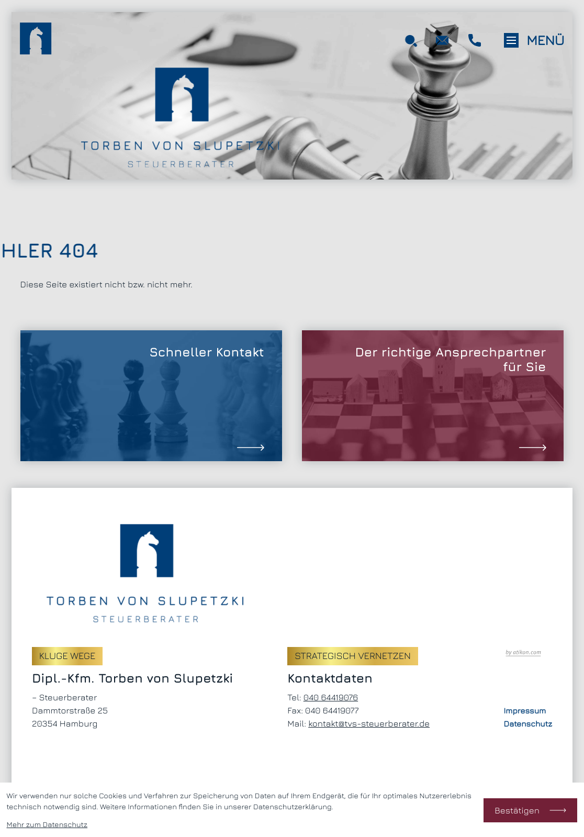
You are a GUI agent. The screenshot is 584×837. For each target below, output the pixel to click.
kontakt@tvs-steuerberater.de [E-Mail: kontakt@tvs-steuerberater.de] (369, 723)
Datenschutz (528, 724)
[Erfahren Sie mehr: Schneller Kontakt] (151, 395)
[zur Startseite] (35, 40)
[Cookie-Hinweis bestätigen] (531, 810)
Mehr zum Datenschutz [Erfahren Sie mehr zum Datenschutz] (47, 824)
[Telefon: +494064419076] (331, 697)
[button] (474, 40)
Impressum (525, 711)
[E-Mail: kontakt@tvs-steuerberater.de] (442, 40)
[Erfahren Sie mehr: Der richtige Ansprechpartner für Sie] (433, 395)
